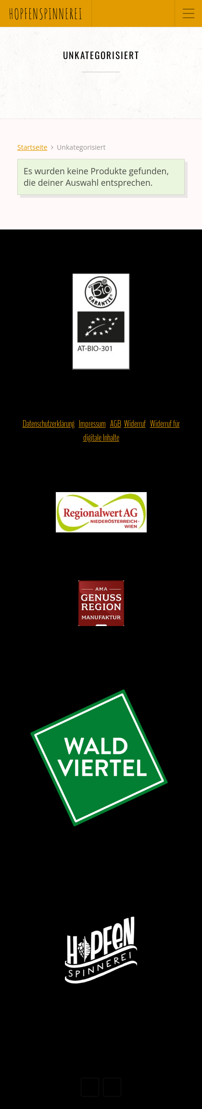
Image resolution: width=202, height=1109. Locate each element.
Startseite (32, 147)
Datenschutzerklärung (49, 424)
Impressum (92, 424)
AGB (115, 424)
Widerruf (135, 424)
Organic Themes (118, 1066)
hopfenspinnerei (46, 13)
